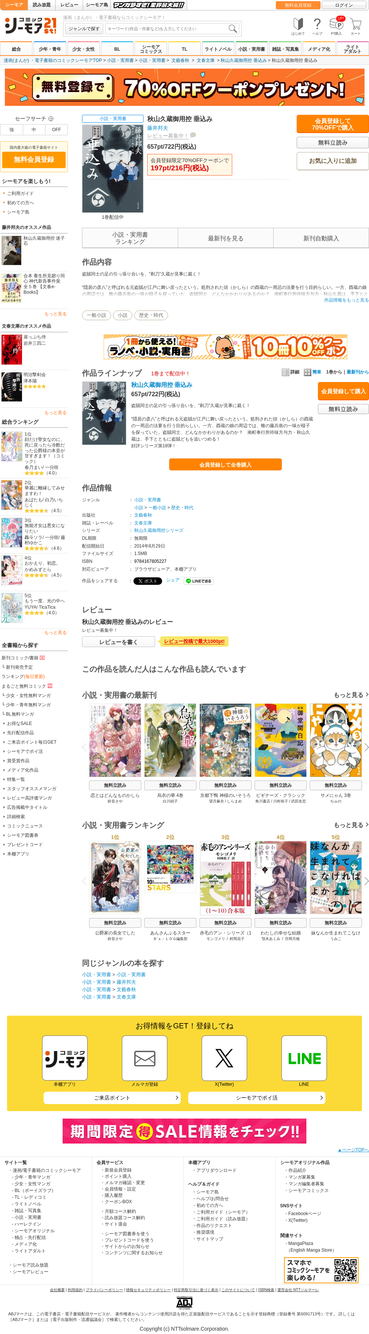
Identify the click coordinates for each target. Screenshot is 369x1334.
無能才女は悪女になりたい (45, 528)
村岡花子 (237, 939)
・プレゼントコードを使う (127, 1240)
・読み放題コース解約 (122, 1217)
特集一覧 (16, 779)
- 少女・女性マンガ (31, 1183)
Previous (87, 747)
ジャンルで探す (84, 28)
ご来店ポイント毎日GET (32, 742)
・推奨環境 (203, 1232)
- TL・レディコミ (29, 1197)
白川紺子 (170, 801)
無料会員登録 (298, 5)
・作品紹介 (295, 1170)
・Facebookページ (303, 1213)
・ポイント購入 (116, 1176)
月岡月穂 (292, 939)
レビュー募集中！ (168, 136)
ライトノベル (218, 49)
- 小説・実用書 (26, 1217)
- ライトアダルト (29, 1250)
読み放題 (42, 4)
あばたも (33, 499)
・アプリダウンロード (214, 1170)
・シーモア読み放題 (28, 1265)
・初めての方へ (207, 1205)
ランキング (23, 676)
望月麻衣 (216, 801)
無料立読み (115, 785)
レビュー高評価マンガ (29, 798)
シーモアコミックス (151, 49)
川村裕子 (280, 801)
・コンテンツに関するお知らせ (131, 1252)
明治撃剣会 (34, 374)
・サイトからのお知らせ (124, 1246)
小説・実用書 (251, 49)
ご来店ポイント (112, 1098)
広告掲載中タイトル (27, 807)
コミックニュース (25, 826)
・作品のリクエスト (212, 1225)
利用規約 (75, 1290)
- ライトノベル (26, 1204)
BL (117, 49)
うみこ (335, 939)
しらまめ (234, 801)
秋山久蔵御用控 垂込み (243, 60)
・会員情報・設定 (118, 1189)
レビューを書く (118, 642)
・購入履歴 (111, 1195)
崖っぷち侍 (34, 337)
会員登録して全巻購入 (225, 465)
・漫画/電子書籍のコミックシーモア (44, 1170)
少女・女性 (83, 49)
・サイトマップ (207, 1239)
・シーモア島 (205, 1192)
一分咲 (52, 467)
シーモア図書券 (22, 835)
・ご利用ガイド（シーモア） (221, 1212)
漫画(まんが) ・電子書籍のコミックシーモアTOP (53, 60)
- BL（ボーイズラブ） (34, 1190)
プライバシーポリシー (104, 1290)
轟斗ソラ (33, 537)
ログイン (344, 5)
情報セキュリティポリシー (148, 1290)
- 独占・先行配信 (29, 1237)
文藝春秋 (180, 60)
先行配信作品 (20, 732)
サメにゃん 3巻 (336, 795)
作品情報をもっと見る (346, 300)
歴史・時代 (151, 315)
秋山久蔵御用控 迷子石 (44, 241)
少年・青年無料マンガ (28, 704)
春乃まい (33, 467)
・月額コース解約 (118, 1211)
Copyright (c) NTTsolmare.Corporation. (184, 1329)
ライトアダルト (353, 49)
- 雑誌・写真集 (26, 1210)
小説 (122, 315)
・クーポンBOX (116, 1201)
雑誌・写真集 (285, 49)
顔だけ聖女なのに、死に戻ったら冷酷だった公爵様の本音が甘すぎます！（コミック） (45, 450)
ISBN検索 (266, 1290)
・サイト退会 (113, 1224)
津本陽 (30, 381)
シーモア (14, 4)
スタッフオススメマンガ (31, 788)
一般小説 (96, 315)
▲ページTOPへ (353, 1149)
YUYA (31, 607)
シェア (173, 580)
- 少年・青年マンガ (31, 1177)
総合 (16, 49)
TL (184, 49)
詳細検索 (16, 816)
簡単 (312, 372)
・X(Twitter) (296, 1220)
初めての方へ (20, 202)
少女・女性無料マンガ (28, 695)
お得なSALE (19, 723)
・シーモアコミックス (306, 1190)
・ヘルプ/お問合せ (210, 1198)
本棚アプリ (18, 854)
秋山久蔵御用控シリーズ (158, 530)
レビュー (69, 4)
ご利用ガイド (20, 193)
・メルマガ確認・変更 (122, 1182)
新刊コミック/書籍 (23, 657)
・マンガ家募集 (299, 1177)
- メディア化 (24, 1244)
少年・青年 (50, 49)
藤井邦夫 (157, 128)
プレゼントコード (25, 844)
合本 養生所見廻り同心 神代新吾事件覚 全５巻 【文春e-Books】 (44, 284)
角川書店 (262, 801)
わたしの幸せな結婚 (281, 933)
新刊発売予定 (19, 667)
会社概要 (57, 1290)
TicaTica (47, 607)
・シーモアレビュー (28, 1271)
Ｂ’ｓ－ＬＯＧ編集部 (170, 939)
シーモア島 (97, 4)
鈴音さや (115, 801)
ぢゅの (335, 801)
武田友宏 (298, 801)
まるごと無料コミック (27, 686)
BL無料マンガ (20, 714)
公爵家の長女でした (115, 933)
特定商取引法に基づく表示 (196, 1290)
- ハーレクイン (26, 1224)
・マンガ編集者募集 (304, 1183)
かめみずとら (38, 569)
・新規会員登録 (116, 1170)
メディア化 (319, 49)
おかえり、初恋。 (42, 563)
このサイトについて (238, 1290)
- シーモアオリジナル (33, 1230)
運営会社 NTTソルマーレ (298, 1290)
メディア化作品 (22, 770)
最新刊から (358, 372)
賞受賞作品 (18, 760)
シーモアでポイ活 (25, 751)
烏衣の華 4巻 (170, 795)
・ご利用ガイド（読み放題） (221, 1218)
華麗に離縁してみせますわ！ (45, 490)
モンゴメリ (215, 939)
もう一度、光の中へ (45, 600)
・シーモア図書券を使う (124, 1233)
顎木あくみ (271, 939)
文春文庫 (206, 60)
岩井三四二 (34, 343)
